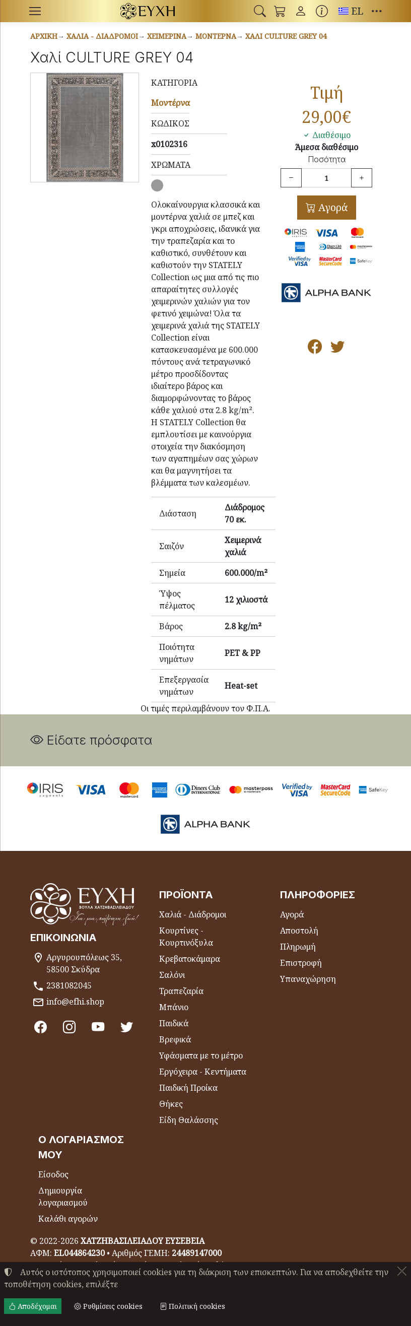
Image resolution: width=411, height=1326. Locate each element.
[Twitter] (128, 1027)
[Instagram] (70, 1027)
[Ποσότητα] (326, 177)
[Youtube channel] (99, 1027)
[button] (260, 11)
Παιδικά (173, 1023)
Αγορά (332, 207)
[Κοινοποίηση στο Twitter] (337, 348)
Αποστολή (299, 930)
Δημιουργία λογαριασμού (63, 1196)
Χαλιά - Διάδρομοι (102, 36)
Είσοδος (53, 1174)
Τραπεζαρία (181, 991)
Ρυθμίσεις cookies (108, 1306)
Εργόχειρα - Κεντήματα (202, 1071)
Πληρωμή (298, 946)
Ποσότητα (327, 159)
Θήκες (171, 1103)
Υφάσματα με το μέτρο (201, 1055)
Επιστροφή (301, 962)
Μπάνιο (173, 1007)
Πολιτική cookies (192, 1306)
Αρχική (43, 36)
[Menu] (34, 11)
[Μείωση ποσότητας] (291, 177)
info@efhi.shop (75, 1001)
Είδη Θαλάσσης (188, 1119)
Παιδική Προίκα (188, 1087)
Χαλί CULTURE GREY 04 (286, 36)
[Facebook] (40, 1027)
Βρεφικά (175, 1039)
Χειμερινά (166, 36)
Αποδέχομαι (33, 1306)
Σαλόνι (172, 974)
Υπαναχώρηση (308, 978)
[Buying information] (321, 11)
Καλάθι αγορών (68, 1218)
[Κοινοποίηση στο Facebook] (315, 348)
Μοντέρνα (215, 36)
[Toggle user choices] (300, 11)
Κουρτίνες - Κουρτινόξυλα (186, 936)
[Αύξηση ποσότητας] (361, 177)
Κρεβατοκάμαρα (189, 958)
